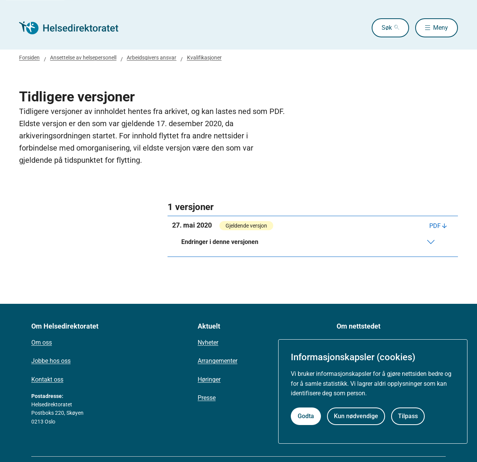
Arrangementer (217, 360)
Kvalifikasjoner (204, 58)
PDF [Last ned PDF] (435, 225)
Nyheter (208, 342)
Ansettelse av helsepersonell (83, 58)
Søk (387, 27)
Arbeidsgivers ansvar (151, 58)
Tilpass (408, 416)
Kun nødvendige (356, 416)
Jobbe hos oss (51, 360)
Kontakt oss (47, 379)
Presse (207, 397)
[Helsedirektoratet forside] (74, 27)
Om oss (41, 342)
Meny (440, 27)
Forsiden (29, 58)
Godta (306, 416)
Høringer (209, 379)
